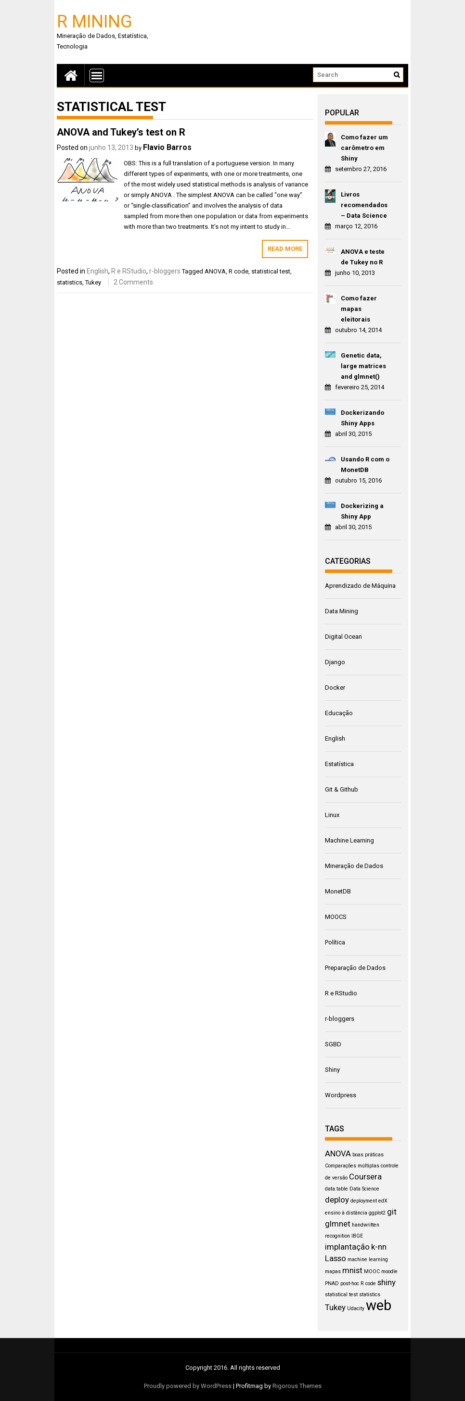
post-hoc (349, 1283)
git (392, 1211)
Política (335, 942)
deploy (337, 1199)
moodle (389, 1271)
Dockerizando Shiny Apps (362, 418)
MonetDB (338, 891)
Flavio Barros (167, 147)
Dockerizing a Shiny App (362, 511)
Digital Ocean (343, 636)
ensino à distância (346, 1213)
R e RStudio (128, 271)
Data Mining (341, 611)
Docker (335, 687)
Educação (339, 713)
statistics (69, 282)
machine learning (368, 1259)
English (97, 271)
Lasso (335, 1258)
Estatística (339, 764)
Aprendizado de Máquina (360, 585)
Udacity (355, 1308)
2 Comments (133, 282)
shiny (386, 1282)
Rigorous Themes (297, 1385)
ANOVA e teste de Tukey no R (363, 257)
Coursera (365, 1176)
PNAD (332, 1283)
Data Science (364, 1189)
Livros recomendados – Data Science (364, 205)
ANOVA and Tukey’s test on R (121, 132)
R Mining (94, 21)
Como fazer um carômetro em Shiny (364, 148)
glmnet (337, 1223)
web (378, 1305)
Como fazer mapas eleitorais (359, 309)
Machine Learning (349, 840)
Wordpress (340, 1095)
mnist (352, 1270)
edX (383, 1201)
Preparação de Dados (355, 967)
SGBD (333, 1044)
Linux (332, 814)
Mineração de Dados (354, 865)
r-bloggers (165, 271)
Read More (285, 248)
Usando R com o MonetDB (365, 464)
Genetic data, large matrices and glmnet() (363, 366)
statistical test (270, 271)
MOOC (372, 1271)
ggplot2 (377, 1213)
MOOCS (336, 916)
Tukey (93, 282)
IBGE (357, 1236)
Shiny (332, 1069)
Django (335, 662)
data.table (336, 1189)
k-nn (379, 1247)
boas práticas (368, 1155)
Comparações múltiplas (352, 1166)
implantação (347, 1247)
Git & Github (341, 789)
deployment (363, 1201)
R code (238, 271)
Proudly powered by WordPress (188, 1385)
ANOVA (215, 271)
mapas (333, 1271)
